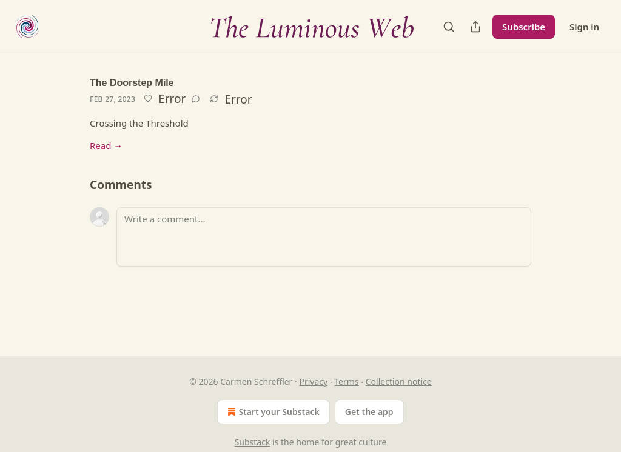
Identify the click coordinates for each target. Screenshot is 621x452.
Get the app (369, 411)
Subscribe (523, 27)
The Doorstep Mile (132, 83)
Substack (252, 442)
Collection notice (399, 381)
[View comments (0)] (196, 98)
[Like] (148, 98)
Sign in (584, 27)
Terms (346, 381)
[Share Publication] (475, 27)
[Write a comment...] (323, 237)
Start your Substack (272, 412)
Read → (106, 145)
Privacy (313, 381)
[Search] (449, 27)
